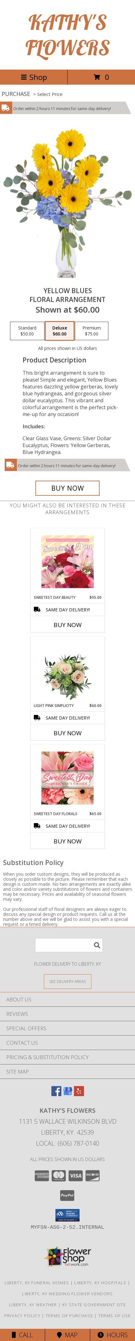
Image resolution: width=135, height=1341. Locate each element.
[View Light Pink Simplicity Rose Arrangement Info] (67, 669)
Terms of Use (114, 1315)
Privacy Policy (22, 1315)
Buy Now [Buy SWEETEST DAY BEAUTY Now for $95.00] (68, 625)
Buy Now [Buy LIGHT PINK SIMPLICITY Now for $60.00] (68, 733)
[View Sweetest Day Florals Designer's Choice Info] (67, 778)
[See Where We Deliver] (67, 981)
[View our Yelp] (79, 1094)
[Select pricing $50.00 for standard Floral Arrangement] (27, 331)
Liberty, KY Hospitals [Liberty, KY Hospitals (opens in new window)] (100, 1283)
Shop (34, 77)
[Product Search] (69, 945)
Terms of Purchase (69, 1315)
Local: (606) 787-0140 (67, 1143)
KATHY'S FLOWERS (67, 34)
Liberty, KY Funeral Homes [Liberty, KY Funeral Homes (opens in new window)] (37, 1283)
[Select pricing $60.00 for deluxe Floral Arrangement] (60, 331)
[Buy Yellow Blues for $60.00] (67, 488)
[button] (67, 1215)
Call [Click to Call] (22, 1335)
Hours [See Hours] (112, 1335)
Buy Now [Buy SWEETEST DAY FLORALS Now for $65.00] (68, 841)
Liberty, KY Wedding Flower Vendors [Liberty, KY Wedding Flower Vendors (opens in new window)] (67, 1293)
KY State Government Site (94, 1304)
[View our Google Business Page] (68, 1094)
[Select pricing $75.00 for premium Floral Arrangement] (91, 331)
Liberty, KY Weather (33, 1304)
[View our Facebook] (56, 1094)
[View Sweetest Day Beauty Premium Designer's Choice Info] (67, 561)
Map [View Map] (67, 1335)
